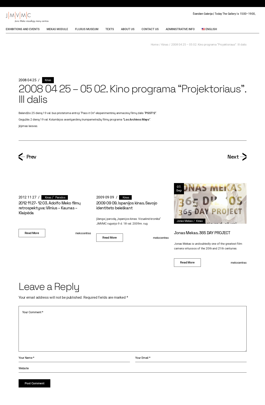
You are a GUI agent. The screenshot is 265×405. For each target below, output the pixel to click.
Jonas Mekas (185, 221)
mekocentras (83, 233)
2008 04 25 (27, 80)
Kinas (164, 44)
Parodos (60, 197)
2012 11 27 (27, 197)
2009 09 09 (105, 197)
